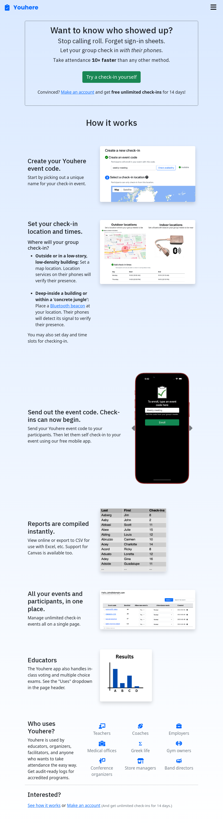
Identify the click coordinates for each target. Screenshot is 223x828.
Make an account (77, 92)
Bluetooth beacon (67, 306)
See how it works (44, 805)
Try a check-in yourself (111, 77)
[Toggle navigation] (213, 7)
